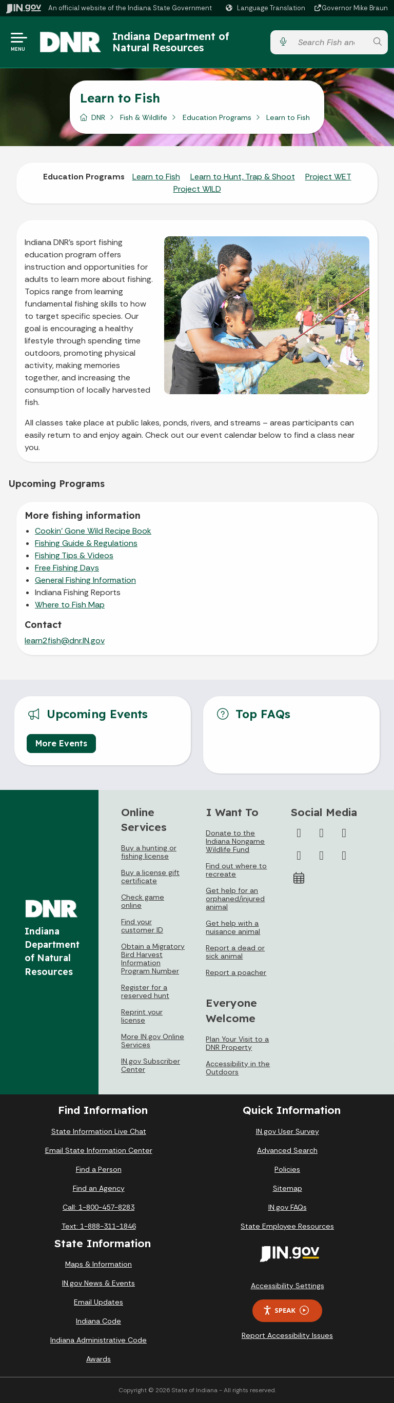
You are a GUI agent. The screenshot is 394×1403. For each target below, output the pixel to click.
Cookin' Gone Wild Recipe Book (93, 530)
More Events (61, 743)
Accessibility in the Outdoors (238, 1067)
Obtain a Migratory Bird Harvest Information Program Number (153, 958)
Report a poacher (236, 972)
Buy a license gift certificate (150, 876)
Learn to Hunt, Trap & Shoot (242, 176)
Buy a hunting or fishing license (148, 852)
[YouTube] (299, 855)
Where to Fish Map (70, 604)
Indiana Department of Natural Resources (170, 42)
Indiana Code (98, 1321)
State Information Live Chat (98, 1131)
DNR (98, 117)
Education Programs (217, 117)
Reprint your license (142, 1016)
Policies (287, 1169)
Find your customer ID (142, 925)
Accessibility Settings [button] (287, 1285)
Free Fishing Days (67, 567)
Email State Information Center (98, 1150)
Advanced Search (287, 1150)
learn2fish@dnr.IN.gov (65, 640)
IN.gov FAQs (287, 1207)
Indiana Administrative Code (98, 1340)
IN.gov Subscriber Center (150, 1065)
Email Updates (98, 1302)
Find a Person (99, 1169)
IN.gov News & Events (98, 1283)
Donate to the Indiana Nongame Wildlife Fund (235, 841)
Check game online (142, 901)
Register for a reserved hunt (145, 991)
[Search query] (330, 42)
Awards (98, 1359)
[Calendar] (299, 878)
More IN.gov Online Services (152, 1040)
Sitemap (287, 1188)
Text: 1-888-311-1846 (99, 1226)
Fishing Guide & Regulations (86, 543)
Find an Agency (99, 1188)
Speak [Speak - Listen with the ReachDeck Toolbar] (286, 1310)
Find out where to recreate (236, 870)
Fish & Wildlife (143, 117)
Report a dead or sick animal (235, 952)
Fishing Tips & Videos (74, 555)
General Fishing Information (85, 580)
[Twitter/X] (321, 833)
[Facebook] (299, 833)
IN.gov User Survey (287, 1131)
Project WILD (197, 189)
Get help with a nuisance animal (233, 927)
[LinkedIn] (321, 855)
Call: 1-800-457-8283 (98, 1207)
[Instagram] (344, 833)
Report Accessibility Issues (287, 1335)
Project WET (328, 176)
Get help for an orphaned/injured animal (235, 898)
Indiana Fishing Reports (78, 592)
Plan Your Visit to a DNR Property (237, 1043)
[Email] (344, 855)
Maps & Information (98, 1264)
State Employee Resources (287, 1226)
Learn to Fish (156, 176)
